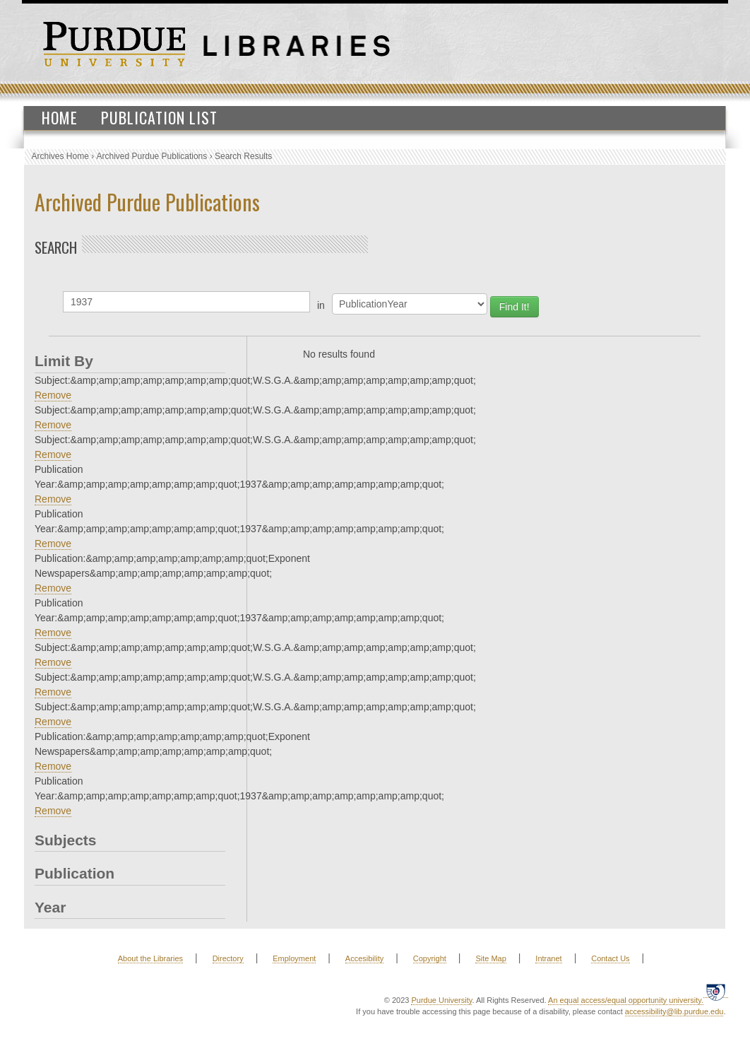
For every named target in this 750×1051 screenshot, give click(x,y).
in (321, 305)
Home (60, 117)
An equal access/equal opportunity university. (625, 1000)
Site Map (490, 958)
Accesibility (364, 958)
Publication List (159, 117)
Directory (228, 958)
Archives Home (60, 156)
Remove (53, 395)
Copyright (429, 958)
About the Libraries (150, 958)
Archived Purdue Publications (152, 156)
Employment (294, 958)
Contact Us (610, 958)
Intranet (548, 958)
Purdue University (441, 1000)
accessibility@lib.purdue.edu (674, 1011)
